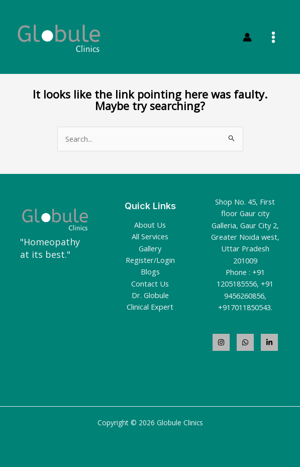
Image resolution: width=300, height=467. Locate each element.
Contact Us (150, 283)
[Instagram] (221, 342)
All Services (150, 236)
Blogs (150, 271)
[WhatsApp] (245, 342)
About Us (150, 225)
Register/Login (150, 260)
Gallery (150, 248)
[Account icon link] (247, 37)
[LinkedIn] (269, 342)
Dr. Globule (150, 295)
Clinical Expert (150, 307)
